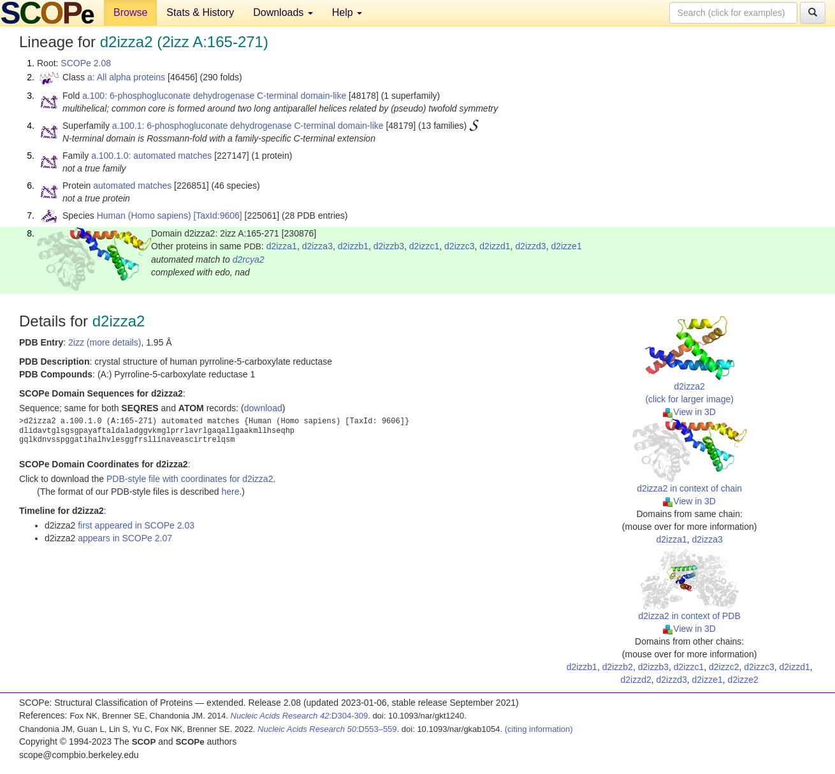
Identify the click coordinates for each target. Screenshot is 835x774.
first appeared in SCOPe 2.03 (136, 525)
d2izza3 (317, 246)
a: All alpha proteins (126, 77)
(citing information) (539, 729)
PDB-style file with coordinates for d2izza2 (189, 479)
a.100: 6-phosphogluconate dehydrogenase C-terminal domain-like (214, 96)
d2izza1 (281, 246)
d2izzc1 (424, 246)
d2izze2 (743, 680)
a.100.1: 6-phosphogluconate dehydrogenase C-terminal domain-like (248, 125)
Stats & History (200, 12)
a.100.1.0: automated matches (151, 155)
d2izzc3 (459, 246)
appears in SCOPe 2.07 (125, 538)
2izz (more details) (104, 342)
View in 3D (689, 412)
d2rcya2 (249, 259)
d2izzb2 (617, 667)
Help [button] (347, 12)
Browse (130, 12)
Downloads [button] (283, 12)
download (263, 408)
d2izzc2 (724, 667)
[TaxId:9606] (217, 215)
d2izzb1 (353, 246)
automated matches (132, 185)
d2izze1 (566, 246)
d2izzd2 (635, 680)
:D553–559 (327, 729)
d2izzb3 (389, 246)
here (230, 491)
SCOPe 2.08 (86, 63)
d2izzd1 (494, 246)
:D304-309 (299, 715)
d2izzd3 (530, 246)
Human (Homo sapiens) (144, 215)
